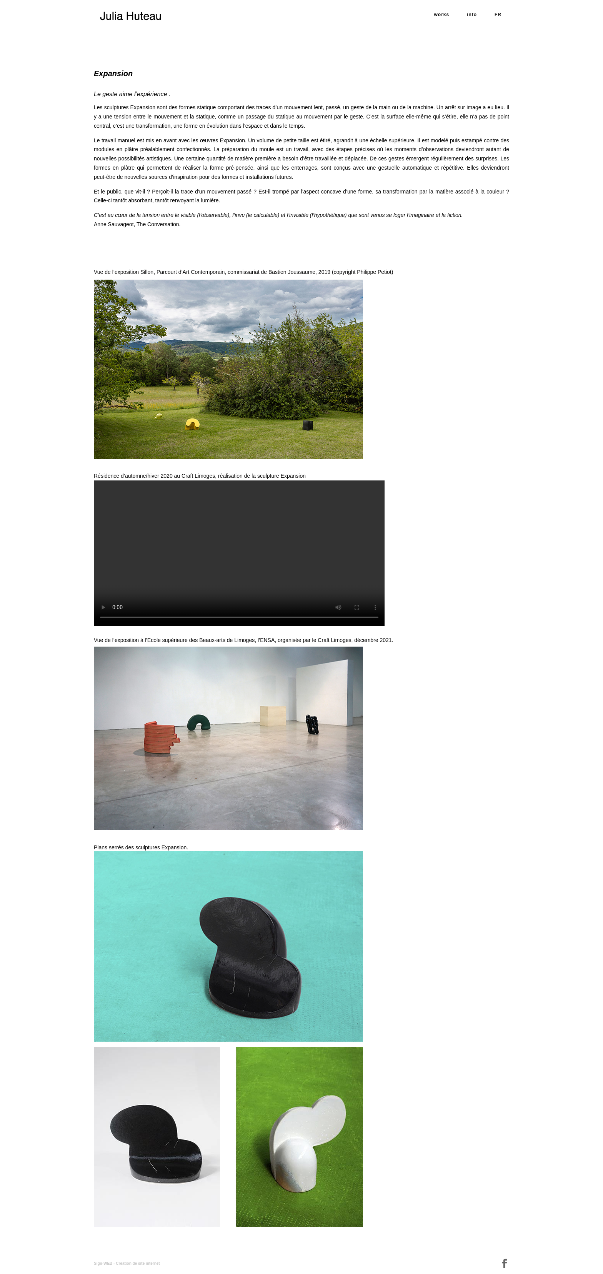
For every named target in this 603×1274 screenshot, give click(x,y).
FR (498, 14)
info (472, 14)
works (442, 14)
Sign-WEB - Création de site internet (127, 1263)
